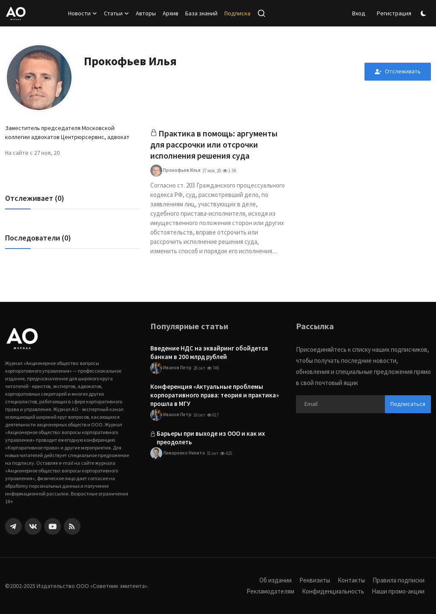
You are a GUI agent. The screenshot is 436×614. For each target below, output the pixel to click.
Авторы (146, 13)
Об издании (275, 580)
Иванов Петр (171, 368)
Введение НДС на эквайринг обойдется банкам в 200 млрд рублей (209, 352)
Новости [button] (82, 13)
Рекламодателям (270, 591)
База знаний (201, 13)
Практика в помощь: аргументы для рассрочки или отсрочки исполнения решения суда (214, 144)
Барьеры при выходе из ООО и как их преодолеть (211, 438)
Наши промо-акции (398, 591)
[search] (261, 13)
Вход (358, 13)
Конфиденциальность (333, 591)
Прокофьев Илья (175, 171)
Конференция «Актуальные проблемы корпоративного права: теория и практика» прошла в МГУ (214, 395)
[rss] (72, 526)
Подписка (237, 13)
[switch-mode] (424, 13)
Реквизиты (314, 580)
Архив (170, 13)
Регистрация (394, 13)
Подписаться (407, 404)
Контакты (351, 580)
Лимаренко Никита (177, 454)
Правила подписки (399, 580)
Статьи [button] (116, 13)
